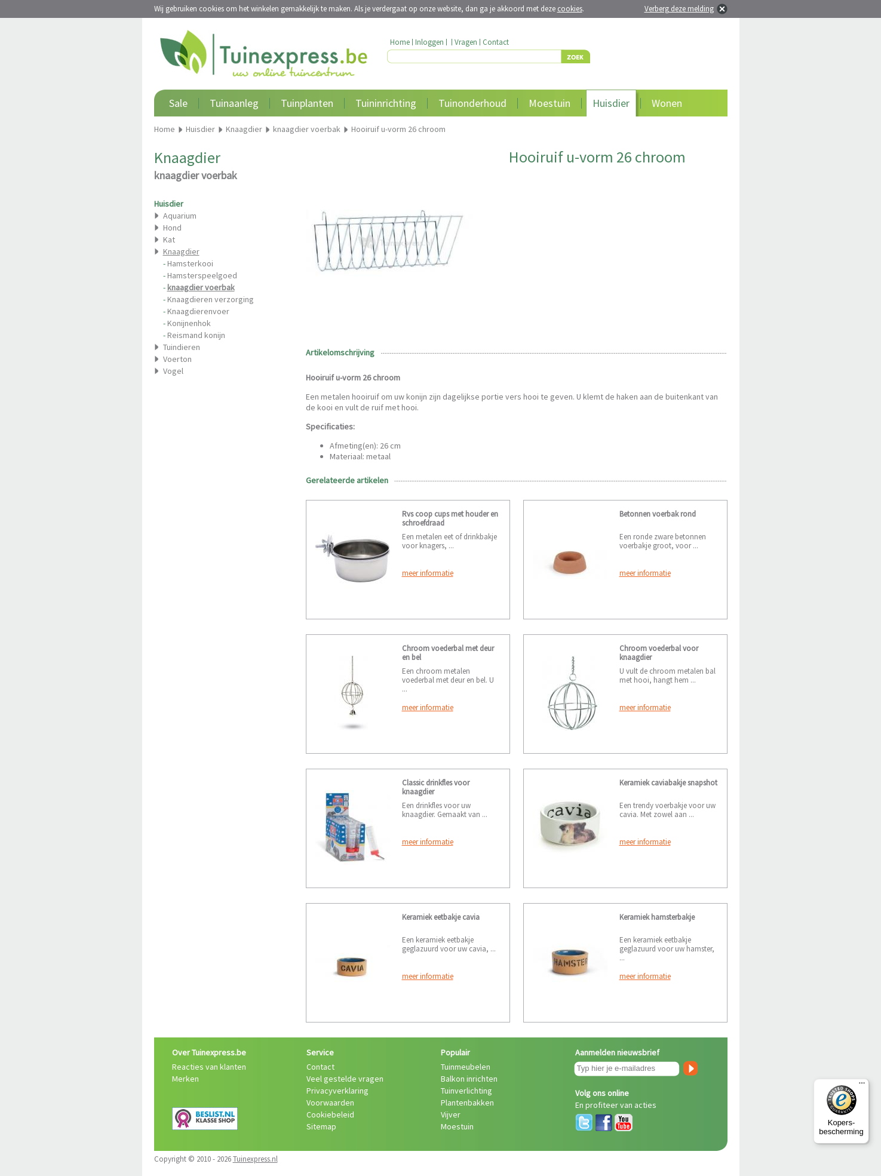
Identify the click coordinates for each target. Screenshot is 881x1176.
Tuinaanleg (234, 103)
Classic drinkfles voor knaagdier (435, 787)
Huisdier (611, 103)
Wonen (667, 103)
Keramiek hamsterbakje (657, 917)
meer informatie (427, 573)
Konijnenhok (189, 323)
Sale (178, 103)
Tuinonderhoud (472, 103)
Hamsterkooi (190, 263)
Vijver (451, 1114)
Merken (185, 1078)
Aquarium (180, 215)
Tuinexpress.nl (255, 1159)
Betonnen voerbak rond (657, 514)
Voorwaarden (330, 1102)
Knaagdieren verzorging (210, 299)
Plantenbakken (467, 1102)
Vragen (466, 42)
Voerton (177, 359)
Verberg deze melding (679, 9)
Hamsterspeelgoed (202, 275)
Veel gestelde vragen (344, 1078)
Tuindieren (181, 347)
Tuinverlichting (466, 1090)
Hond (172, 227)
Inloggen (429, 42)
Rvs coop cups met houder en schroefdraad (450, 518)
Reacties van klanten (209, 1066)
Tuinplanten (307, 103)
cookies (569, 9)
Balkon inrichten (469, 1078)
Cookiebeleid (330, 1114)
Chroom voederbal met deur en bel (448, 652)
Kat (169, 239)
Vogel (173, 371)
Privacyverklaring (337, 1090)
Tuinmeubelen (465, 1066)
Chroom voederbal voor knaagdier (658, 652)
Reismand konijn (196, 335)
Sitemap (321, 1126)
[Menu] (862, 1086)
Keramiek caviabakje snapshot (668, 783)
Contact (496, 42)
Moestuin (549, 103)
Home (400, 42)
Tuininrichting (385, 103)
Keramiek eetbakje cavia (441, 917)
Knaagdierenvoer (198, 311)
